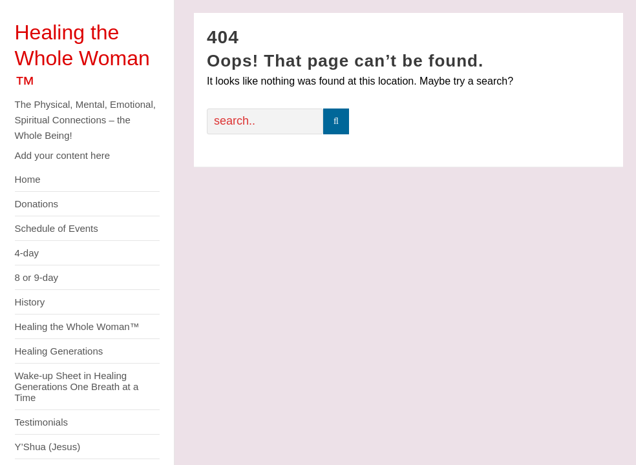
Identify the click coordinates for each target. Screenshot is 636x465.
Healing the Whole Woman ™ (82, 58)
